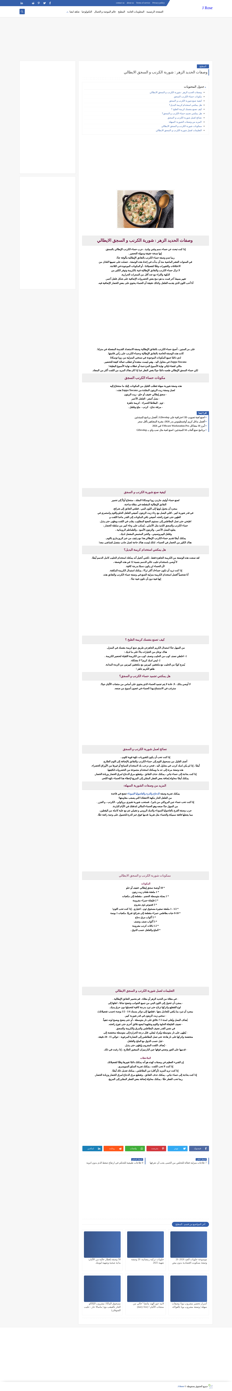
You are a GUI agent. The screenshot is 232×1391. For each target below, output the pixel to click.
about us (130, 3)
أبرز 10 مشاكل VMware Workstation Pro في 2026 (178, 426)
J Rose (207, 8)
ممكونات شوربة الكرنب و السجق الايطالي (181, 126)
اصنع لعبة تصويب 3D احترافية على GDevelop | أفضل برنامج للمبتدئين (170, 417)
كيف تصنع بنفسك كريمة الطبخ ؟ (186, 109)
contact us (120, 3)
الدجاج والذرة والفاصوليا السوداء (143, 793)
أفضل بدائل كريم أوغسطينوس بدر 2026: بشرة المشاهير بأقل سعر (171, 421)
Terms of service (143, 3)
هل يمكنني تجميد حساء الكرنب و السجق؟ (182, 113)
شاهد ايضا (75, 11)
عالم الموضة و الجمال (105, 11)
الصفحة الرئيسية (154, 11)
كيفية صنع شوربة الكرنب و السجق (185, 100)
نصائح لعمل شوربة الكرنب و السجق (185, 117)
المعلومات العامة (136, 11)
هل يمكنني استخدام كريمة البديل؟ (185, 105)
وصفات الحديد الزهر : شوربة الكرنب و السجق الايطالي (176, 92)
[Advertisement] (116, 33)
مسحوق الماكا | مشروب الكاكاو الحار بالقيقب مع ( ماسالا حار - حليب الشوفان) (102, 1307)
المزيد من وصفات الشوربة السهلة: (185, 122)
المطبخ (121, 11)
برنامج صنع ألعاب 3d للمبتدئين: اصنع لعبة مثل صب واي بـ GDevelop (170, 430)
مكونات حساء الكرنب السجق (188, 96)
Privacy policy (158, 3)
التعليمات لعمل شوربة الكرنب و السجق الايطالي (179, 130)
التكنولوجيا (87, 11)
